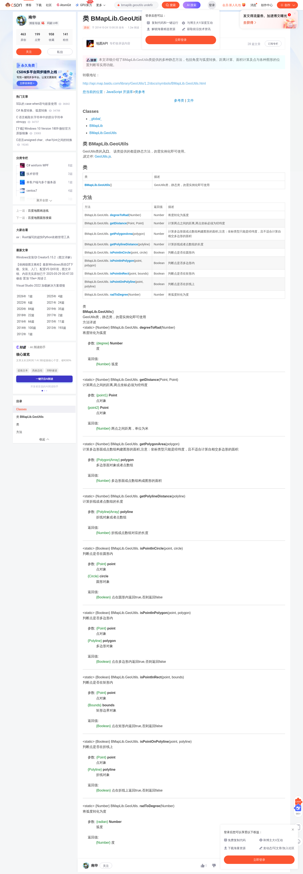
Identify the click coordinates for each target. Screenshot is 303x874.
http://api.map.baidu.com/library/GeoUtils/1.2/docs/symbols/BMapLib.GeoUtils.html (144, 83)
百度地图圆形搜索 (40, 217)
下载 (39, 5)
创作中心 (267, 5)
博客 (29, 5)
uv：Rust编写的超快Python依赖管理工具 (43, 237)
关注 (106, 865)
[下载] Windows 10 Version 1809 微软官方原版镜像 (43, 131)
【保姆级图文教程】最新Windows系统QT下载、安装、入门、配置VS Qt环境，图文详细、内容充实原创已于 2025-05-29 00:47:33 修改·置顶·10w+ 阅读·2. (44, 271)
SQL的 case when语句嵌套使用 (43, 103)
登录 (212, 5)
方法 (19, 432)
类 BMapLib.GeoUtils (30, 416)
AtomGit (63, 4)
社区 (49, 5)
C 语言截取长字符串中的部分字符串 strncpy (39, 120)
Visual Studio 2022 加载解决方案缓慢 (40, 285)
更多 (100, 5)
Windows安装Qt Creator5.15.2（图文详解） (44, 257)
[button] (42, 390)
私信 (60, 52)
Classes (21, 409)
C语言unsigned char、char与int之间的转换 (44, 142)
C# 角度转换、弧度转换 (38, 110)
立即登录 (181, 39)
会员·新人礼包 (234, 5)
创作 (287, 5)
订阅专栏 (273, 43)
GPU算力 (84, 3)
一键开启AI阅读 (44, 378)
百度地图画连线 (38, 210)
